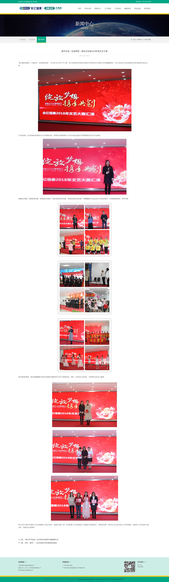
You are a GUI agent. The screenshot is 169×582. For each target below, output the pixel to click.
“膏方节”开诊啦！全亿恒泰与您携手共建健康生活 (41, 539)
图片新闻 (41, 39)
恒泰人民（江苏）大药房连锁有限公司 (29, 568)
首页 (79, 8)
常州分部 (87, 8)
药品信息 (137, 8)
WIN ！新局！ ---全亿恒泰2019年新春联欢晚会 (41, 543)
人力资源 (107, 8)
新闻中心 (97, 8)
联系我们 (147, 8)
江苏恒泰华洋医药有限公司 (26, 565)
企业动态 (32, 39)
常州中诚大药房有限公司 (25, 570)
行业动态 (23, 39)
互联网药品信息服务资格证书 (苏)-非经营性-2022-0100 (94, 579)
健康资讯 (127, 8)
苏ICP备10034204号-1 (117, 579)
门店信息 (117, 8)
